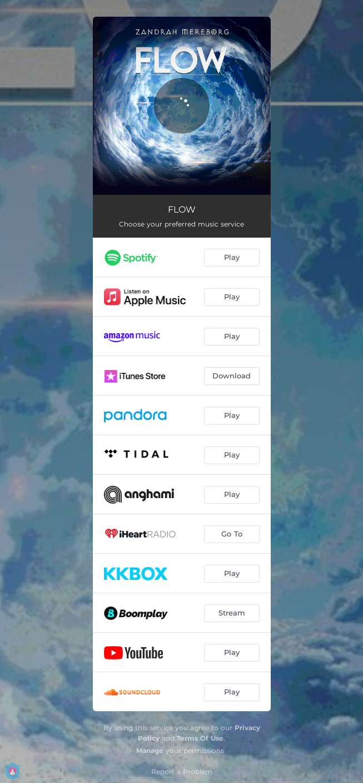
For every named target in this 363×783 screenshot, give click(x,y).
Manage (149, 750)
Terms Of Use (200, 738)
